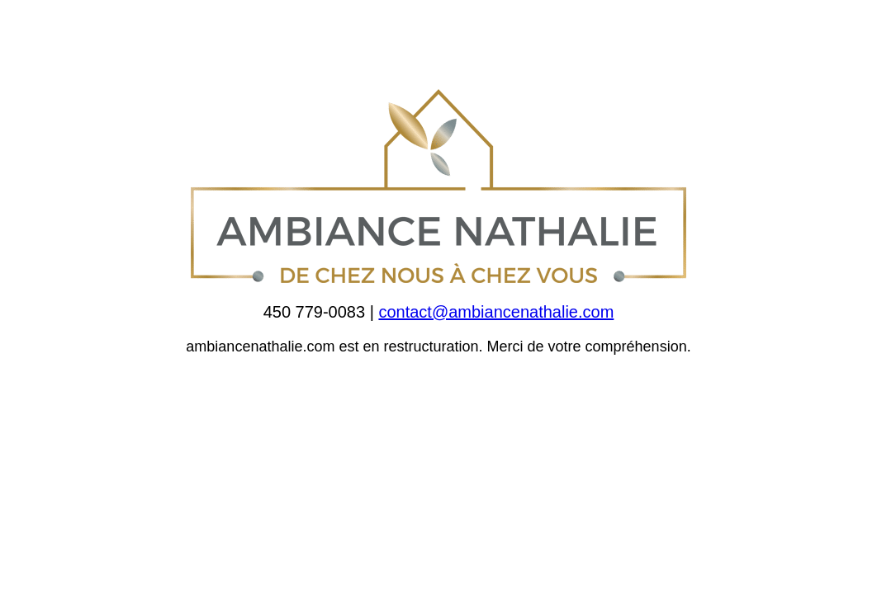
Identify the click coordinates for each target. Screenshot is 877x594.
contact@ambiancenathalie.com (496, 312)
